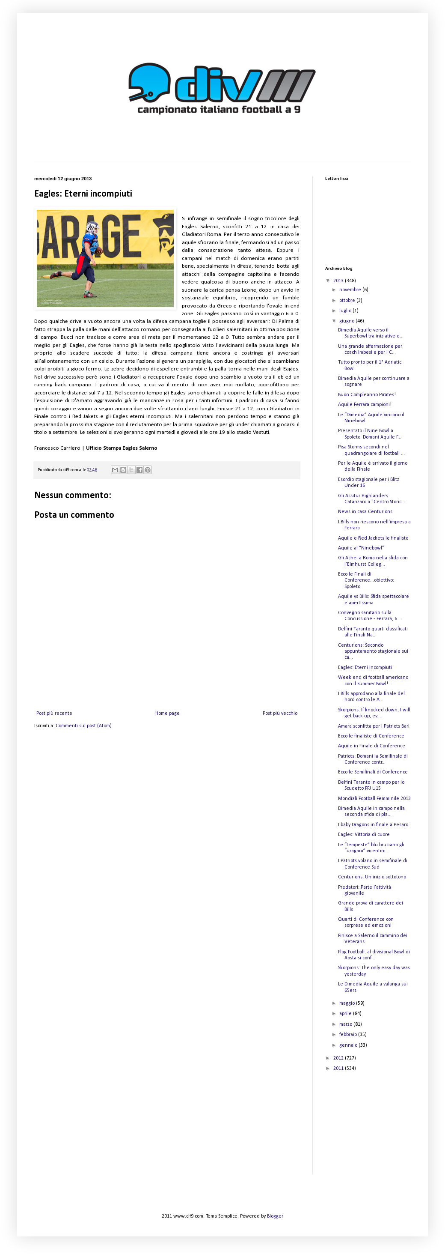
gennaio (349, 1045)
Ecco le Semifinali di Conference (373, 772)
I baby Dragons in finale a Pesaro (373, 824)
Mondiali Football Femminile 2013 (374, 798)
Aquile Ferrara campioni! (365, 404)
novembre (350, 290)
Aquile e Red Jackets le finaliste (373, 538)
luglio (346, 311)
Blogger (275, 1216)
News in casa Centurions (365, 511)
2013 (339, 281)
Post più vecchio (280, 713)
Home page (167, 713)
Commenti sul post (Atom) (84, 726)
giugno (347, 321)
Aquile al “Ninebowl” (361, 548)
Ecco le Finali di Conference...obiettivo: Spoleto (366, 580)
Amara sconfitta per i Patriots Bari (373, 726)
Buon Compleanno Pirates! (367, 394)
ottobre (347, 300)
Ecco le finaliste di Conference (371, 736)
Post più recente (54, 713)
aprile (346, 1013)
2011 (339, 1068)
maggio (347, 1003)
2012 (339, 1058)
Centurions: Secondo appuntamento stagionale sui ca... (373, 651)
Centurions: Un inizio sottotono (372, 877)
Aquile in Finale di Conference (371, 746)
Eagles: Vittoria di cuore (364, 834)
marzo (346, 1024)
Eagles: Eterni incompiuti (365, 667)
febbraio (348, 1034)
